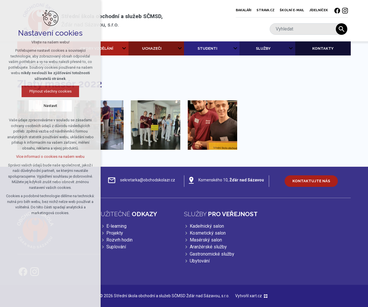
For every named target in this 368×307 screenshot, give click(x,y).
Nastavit (49, 105)
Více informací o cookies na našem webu (49, 156)
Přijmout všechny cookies (49, 91)
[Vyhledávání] (341, 29)
